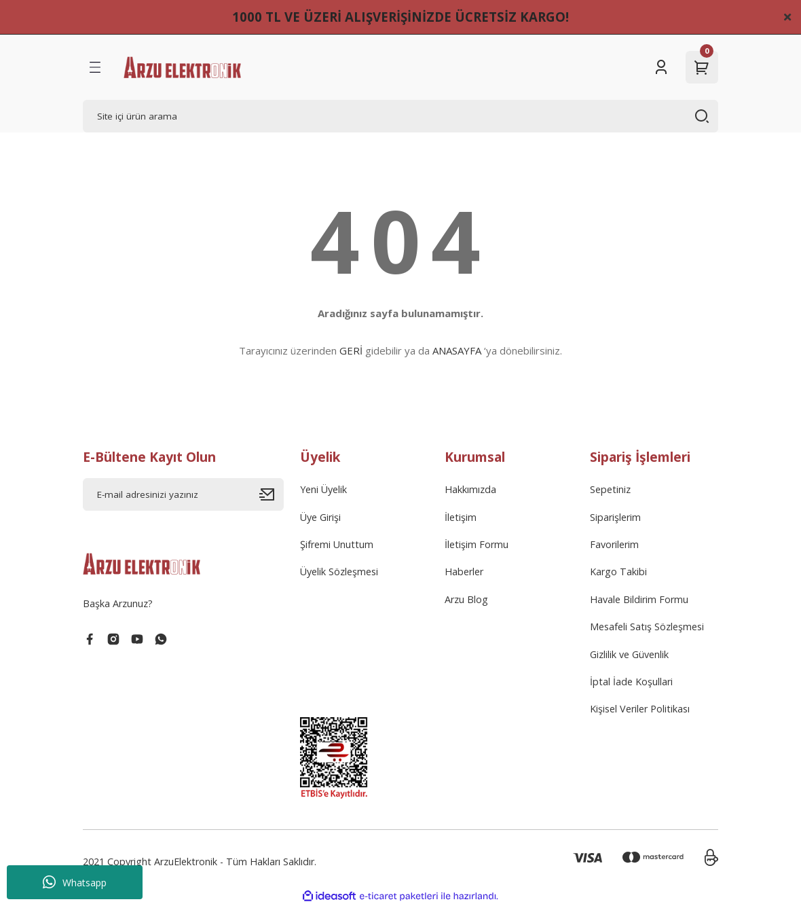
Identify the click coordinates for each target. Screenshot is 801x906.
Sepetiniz (610, 489)
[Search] (400, 116)
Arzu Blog (466, 599)
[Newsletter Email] (183, 494)
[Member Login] (661, 67)
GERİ (350, 350)
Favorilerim (614, 544)
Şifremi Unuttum (336, 544)
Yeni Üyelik (323, 489)
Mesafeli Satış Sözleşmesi (647, 626)
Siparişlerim (615, 517)
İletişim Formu (476, 544)
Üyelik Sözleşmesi (339, 571)
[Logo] (182, 67)
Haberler (464, 571)
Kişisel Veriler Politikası (640, 708)
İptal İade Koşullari (631, 681)
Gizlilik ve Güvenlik (629, 654)
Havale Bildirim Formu (639, 599)
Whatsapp (75, 882)
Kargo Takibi (618, 571)
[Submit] (271, 494)
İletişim (461, 517)
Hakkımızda (470, 489)
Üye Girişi (320, 517)
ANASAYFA (456, 350)
